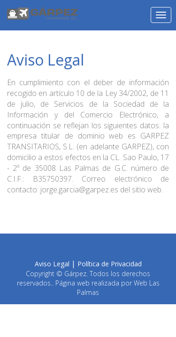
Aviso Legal (52, 263)
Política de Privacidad (109, 263)
